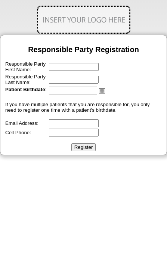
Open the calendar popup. (102, 91)
